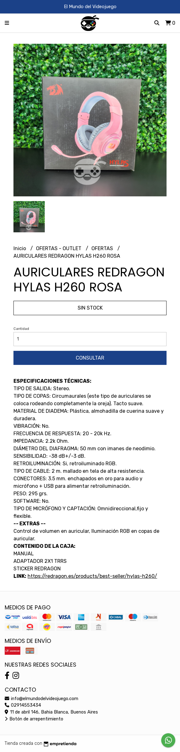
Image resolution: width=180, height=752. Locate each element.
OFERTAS (102, 248)
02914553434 (23, 705)
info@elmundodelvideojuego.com (41, 698)
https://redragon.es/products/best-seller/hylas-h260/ (92, 576)
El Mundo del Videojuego (90, 6)
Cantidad (21, 329)
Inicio (20, 248)
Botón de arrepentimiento (34, 719)
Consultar (90, 358)
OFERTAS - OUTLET (59, 248)
